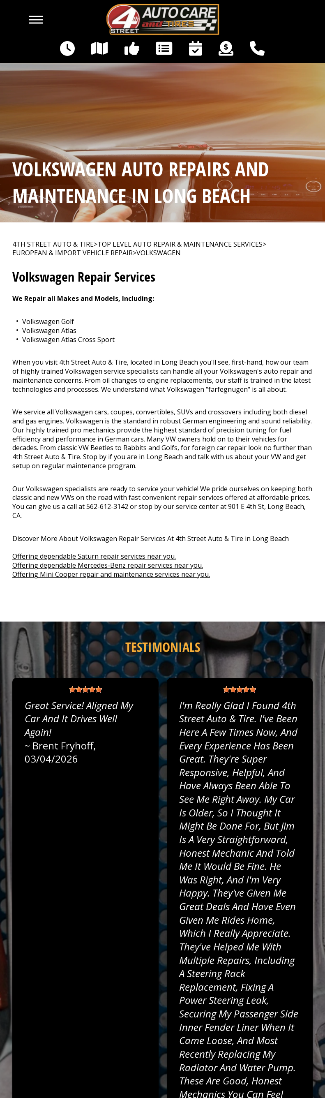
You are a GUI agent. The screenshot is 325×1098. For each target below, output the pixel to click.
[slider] (85, 689)
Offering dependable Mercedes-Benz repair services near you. (107, 565)
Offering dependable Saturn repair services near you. (94, 556)
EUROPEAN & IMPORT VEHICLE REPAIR (72, 253)
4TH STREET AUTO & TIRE (53, 244)
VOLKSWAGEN (158, 253)
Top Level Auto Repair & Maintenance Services (180, 244)
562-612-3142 (107, 506)
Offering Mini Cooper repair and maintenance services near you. (111, 574)
